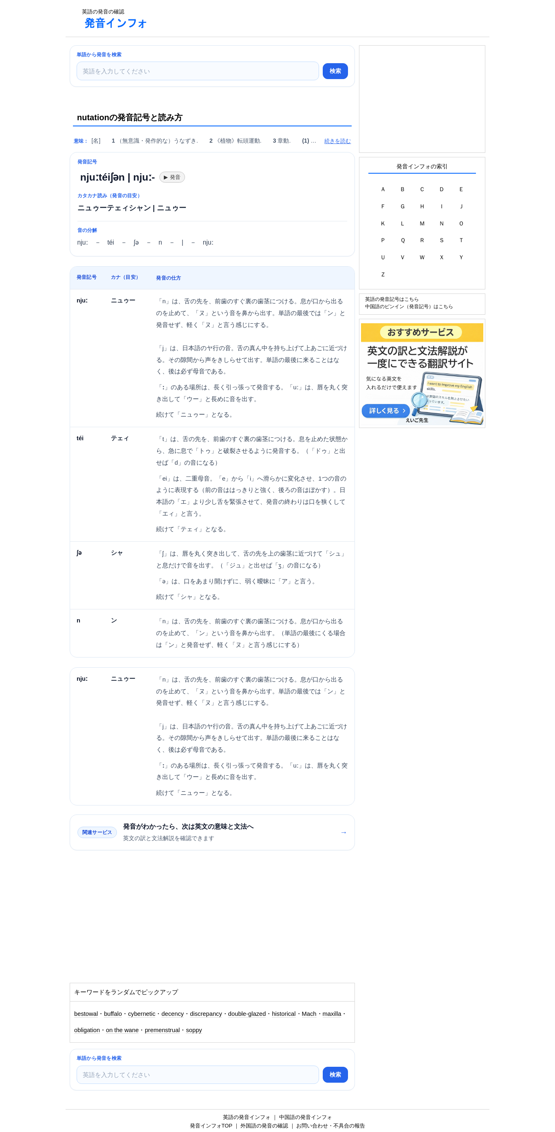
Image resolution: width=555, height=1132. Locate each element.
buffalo (113, 1014)
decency (172, 1014)
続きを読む (337, 141)
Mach (309, 1014)
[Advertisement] (303, 18)
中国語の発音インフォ (305, 1117)
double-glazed (247, 1014)
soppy (194, 1030)
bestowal (86, 1014)
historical (283, 1014)
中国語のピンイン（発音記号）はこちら (409, 306)
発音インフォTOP (211, 1126)
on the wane (122, 1030)
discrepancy (206, 1014)
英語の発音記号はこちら (392, 299)
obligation (87, 1030)
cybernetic (141, 1014)
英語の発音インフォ (247, 1117)
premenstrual (162, 1030)
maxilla (332, 1014)
